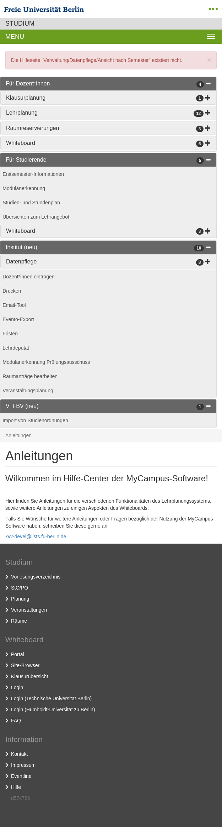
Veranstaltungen (29, 610)
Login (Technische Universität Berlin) (51, 698)
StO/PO (19, 588)
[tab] (108, 83)
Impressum (23, 765)
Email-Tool (14, 305)
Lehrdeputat (15, 348)
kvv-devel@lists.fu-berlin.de (35, 536)
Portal (17, 654)
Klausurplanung (25, 98)
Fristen (10, 333)
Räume (19, 621)
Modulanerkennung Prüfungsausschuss (46, 362)
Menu (14, 36)
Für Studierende (26, 160)
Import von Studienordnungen (35, 420)
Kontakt (19, 754)
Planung (20, 599)
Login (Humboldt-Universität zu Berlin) (53, 709)
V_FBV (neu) (22, 406)
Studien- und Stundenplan (31, 202)
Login (17, 687)
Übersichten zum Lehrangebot (35, 217)
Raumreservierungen (32, 128)
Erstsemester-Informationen (33, 174)
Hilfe (16, 787)
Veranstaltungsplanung (27, 390)
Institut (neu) (21, 247)
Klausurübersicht (29, 676)
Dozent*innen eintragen (28, 276)
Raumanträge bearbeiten (30, 376)
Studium (19, 23)
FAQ (16, 720)
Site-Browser (25, 665)
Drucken (11, 291)
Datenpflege (21, 261)
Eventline (21, 776)
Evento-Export (18, 319)
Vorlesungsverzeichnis (35, 577)
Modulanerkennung (23, 188)
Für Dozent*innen (28, 83)
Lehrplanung (22, 113)
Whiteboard (20, 143)
